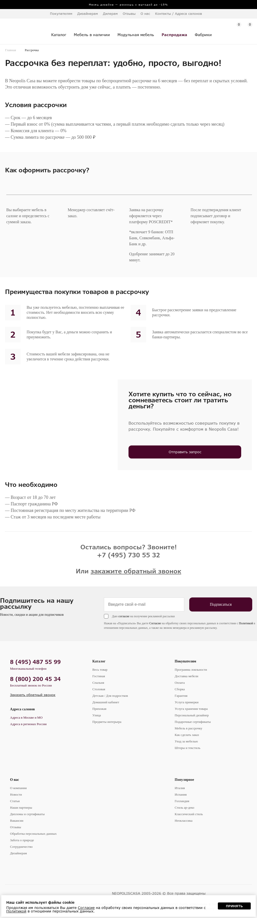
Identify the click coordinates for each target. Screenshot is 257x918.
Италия (180, 788)
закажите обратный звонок (136, 571)
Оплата (180, 682)
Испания (181, 794)
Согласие (155, 623)
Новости (16, 794)
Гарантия (181, 696)
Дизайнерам (87, 14)
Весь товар (99, 669)
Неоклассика (183, 820)
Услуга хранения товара (191, 709)
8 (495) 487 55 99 (35, 662)
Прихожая (99, 709)
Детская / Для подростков (110, 696)
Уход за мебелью (186, 741)
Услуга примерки (187, 702)
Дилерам (110, 14)
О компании (18, 788)
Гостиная (98, 676)
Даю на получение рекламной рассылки (143, 616)
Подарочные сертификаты (193, 722)
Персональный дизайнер (192, 715)
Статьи (15, 801)
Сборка (180, 689)
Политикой (246, 623)
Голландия (182, 801)
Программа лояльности (191, 669)
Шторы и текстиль (187, 748)
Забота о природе (22, 840)
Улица (96, 715)
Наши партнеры (21, 807)
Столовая (98, 689)
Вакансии (16, 820)
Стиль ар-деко (184, 807)
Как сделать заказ (187, 735)
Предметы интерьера (106, 722)
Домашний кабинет (105, 702)
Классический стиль (189, 814)
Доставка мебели (186, 676)
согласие (123, 616)
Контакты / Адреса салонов (178, 14)
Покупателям (185, 661)
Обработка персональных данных (33, 833)
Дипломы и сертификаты (27, 814)
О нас (14, 780)
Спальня (98, 682)
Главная (10, 50)
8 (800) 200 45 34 (35, 679)
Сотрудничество (21, 847)
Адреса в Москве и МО (26, 717)
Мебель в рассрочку (188, 728)
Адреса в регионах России (28, 724)
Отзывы (129, 14)
